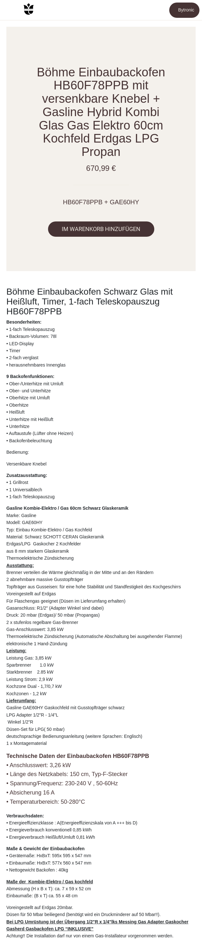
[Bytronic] (184, 10)
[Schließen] (10, 10)
